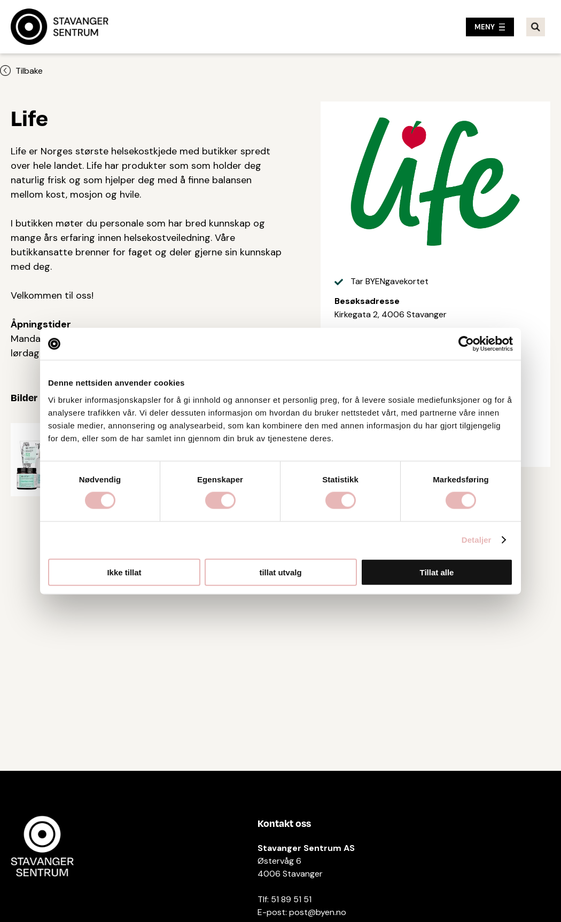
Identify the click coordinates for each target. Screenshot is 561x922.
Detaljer (477, 539)
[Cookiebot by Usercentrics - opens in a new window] (466, 344)
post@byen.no (317, 912)
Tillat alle (437, 571)
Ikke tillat (124, 571)
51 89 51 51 (291, 899)
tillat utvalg (280, 571)
